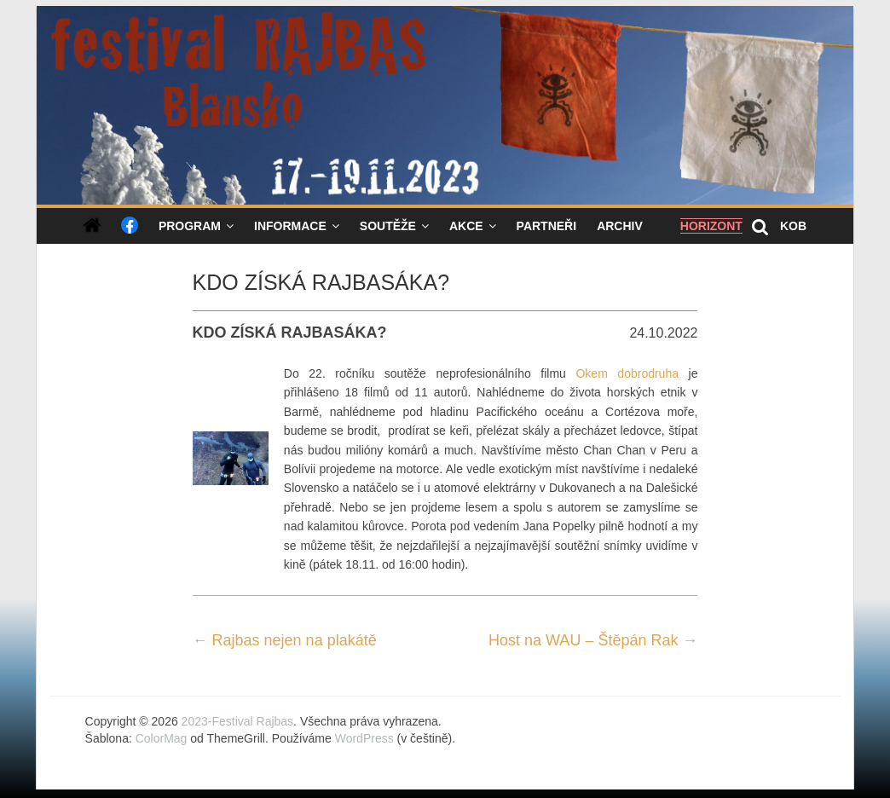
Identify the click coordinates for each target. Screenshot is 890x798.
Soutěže (388, 226)
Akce (466, 226)
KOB (793, 226)
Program (190, 226)
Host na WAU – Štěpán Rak (592, 640)
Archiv (620, 226)
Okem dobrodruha (627, 373)
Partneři (547, 226)
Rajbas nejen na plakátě (285, 640)
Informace (290, 226)
